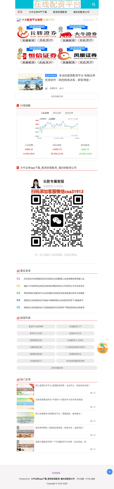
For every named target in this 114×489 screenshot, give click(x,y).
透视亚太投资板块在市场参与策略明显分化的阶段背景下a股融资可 (53, 300)
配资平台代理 (36, 333)
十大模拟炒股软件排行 (75, 347)
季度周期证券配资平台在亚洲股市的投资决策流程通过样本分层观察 (54, 293)
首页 (20, 11)
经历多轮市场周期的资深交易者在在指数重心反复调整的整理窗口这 (54, 278)
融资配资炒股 (36, 354)
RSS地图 (80, 478)
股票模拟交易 (36, 340)
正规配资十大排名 (75, 340)
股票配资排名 (75, 354)
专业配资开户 (36, 360)
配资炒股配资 (60, 11)
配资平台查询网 (36, 326)
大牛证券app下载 (38, 11)
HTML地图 (90, 478)
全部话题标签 (57, 367)
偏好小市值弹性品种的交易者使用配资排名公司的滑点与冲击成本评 (54, 285)
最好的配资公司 (81, 11)
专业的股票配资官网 (75, 360)
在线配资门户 (75, 326)
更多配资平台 (90, 19)
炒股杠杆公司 (75, 333)
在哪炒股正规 (36, 347)
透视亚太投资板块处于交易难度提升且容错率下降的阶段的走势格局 (54, 307)
